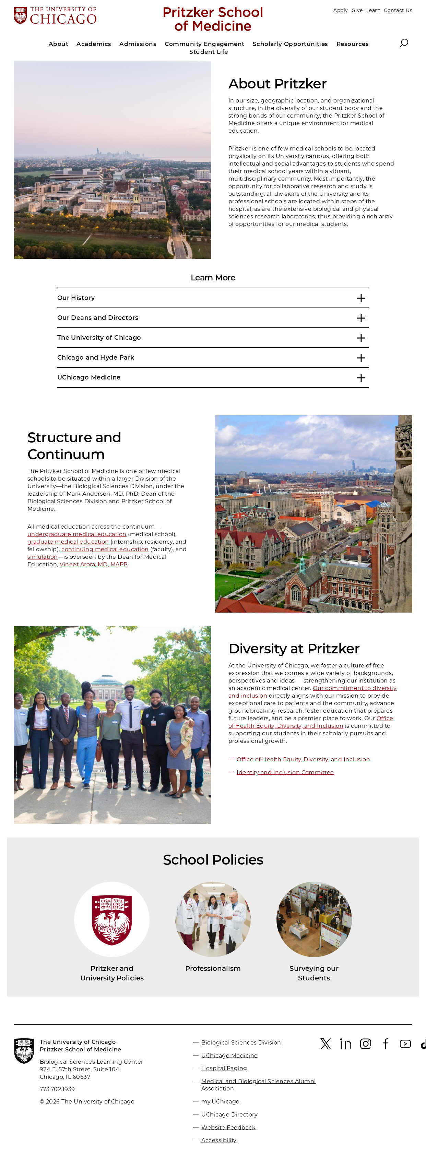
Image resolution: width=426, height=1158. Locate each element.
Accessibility (218, 1140)
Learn (373, 10)
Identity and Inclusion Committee (285, 772)
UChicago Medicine (229, 1055)
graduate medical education (68, 542)
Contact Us (398, 10)
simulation (42, 557)
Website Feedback (228, 1127)
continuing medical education (105, 549)
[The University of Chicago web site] (79, 16)
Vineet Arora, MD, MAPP (94, 564)
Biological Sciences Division (241, 1042)
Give (357, 10)
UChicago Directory (229, 1114)
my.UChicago (220, 1101)
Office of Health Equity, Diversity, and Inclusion (303, 759)
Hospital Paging (224, 1068)
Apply (340, 10)
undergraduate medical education (77, 534)
